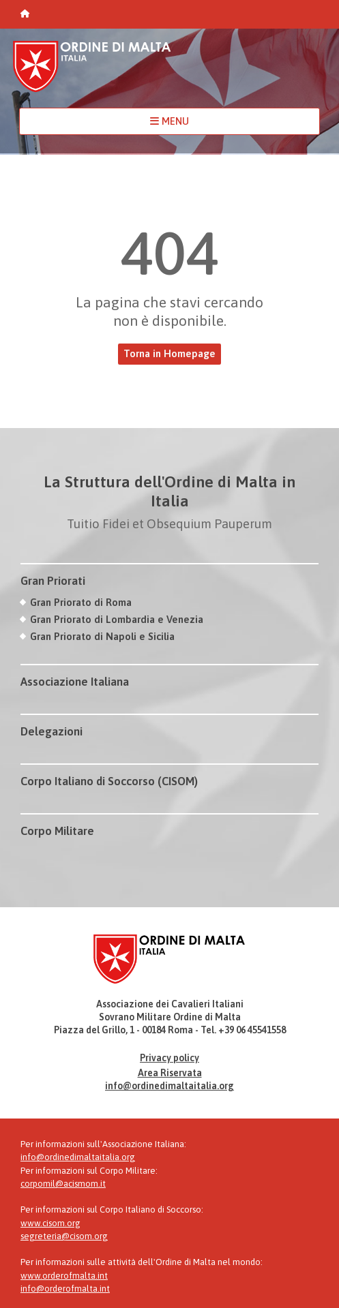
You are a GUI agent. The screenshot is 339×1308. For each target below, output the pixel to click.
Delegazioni (51, 731)
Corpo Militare (57, 831)
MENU (169, 121)
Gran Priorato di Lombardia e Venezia (116, 619)
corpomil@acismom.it (63, 1183)
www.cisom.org (50, 1223)
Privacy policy (169, 1057)
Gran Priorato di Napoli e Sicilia (102, 636)
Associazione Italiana (74, 681)
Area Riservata (170, 1072)
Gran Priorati (52, 581)
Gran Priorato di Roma (81, 602)
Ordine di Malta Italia (92, 72)
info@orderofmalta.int (65, 1288)
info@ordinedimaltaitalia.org (169, 1085)
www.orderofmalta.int (64, 1276)
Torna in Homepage (169, 353)
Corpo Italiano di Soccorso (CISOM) (109, 781)
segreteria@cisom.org (64, 1236)
